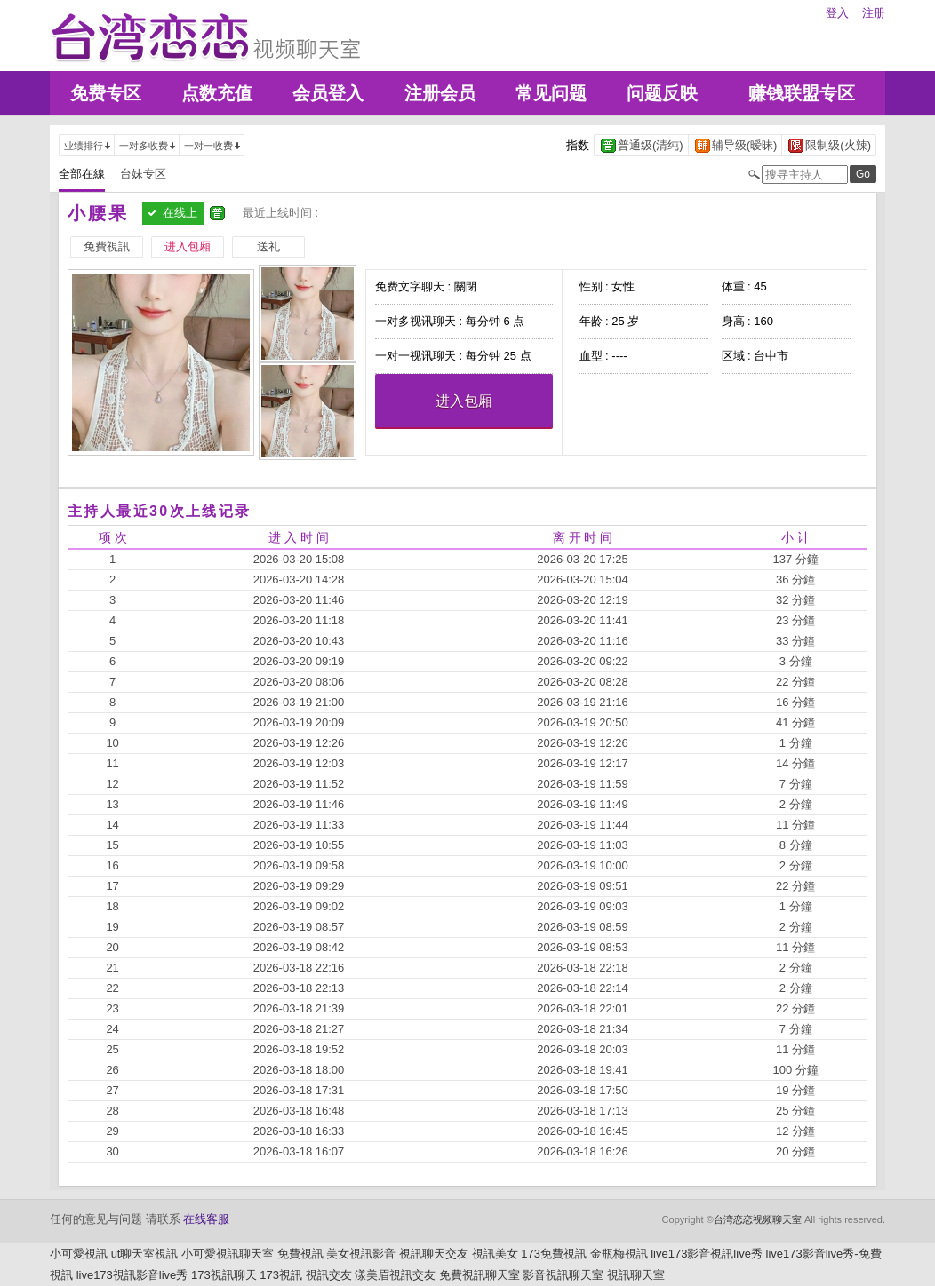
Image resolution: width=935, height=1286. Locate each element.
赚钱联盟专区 (801, 93)
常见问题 (551, 93)
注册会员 (439, 93)
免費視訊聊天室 (479, 1275)
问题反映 (662, 93)
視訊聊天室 (636, 1275)
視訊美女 (495, 1253)
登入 (837, 13)
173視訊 (281, 1275)
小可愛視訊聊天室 (227, 1253)
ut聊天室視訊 (145, 1253)
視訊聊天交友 (433, 1253)
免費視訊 (300, 1253)
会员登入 (328, 93)
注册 (873, 13)
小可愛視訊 (79, 1253)
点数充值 (216, 93)
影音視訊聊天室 (563, 1275)
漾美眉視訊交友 (395, 1275)
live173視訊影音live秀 (132, 1275)
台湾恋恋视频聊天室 (758, 1219)
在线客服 (206, 1219)
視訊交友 (329, 1275)
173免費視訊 (554, 1253)
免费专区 (105, 93)
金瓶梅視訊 (619, 1253)
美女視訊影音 (361, 1253)
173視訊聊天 (224, 1275)
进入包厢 (464, 401)
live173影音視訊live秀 (707, 1253)
